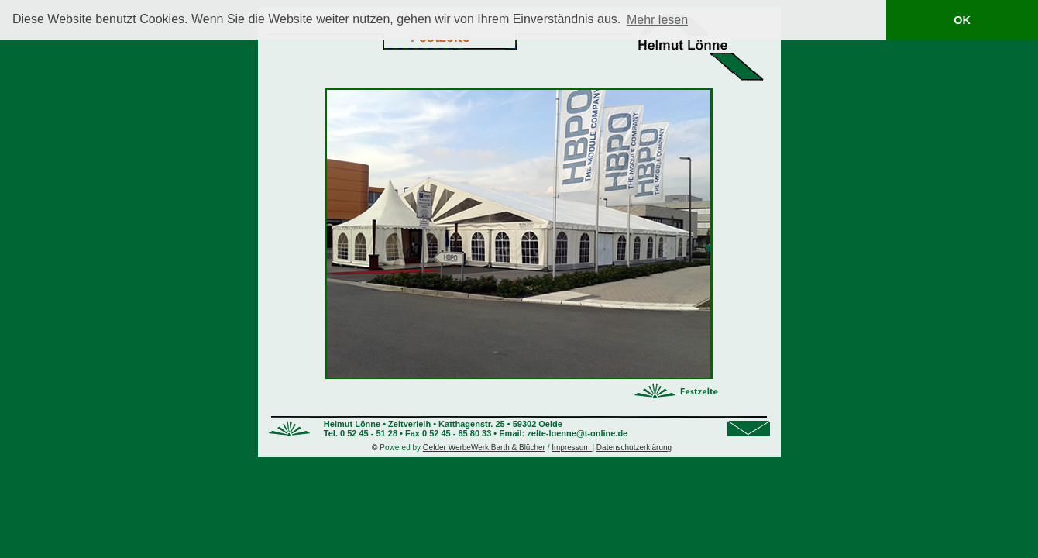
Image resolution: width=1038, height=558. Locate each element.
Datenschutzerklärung (634, 447)
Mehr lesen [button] (657, 19)
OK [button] (962, 20)
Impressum (572, 447)
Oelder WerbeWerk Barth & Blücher (484, 447)
